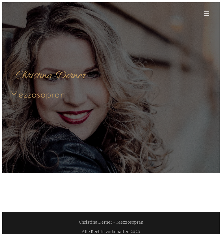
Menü (206, 13)
